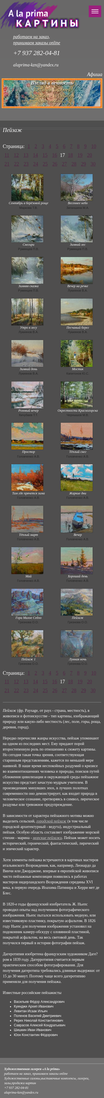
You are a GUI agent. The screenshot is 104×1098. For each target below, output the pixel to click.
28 (74, 164)
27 (64, 164)
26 (54, 164)
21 (6, 164)
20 (89, 155)
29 (83, 164)
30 (93, 164)
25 (45, 164)
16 (54, 155)
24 (35, 164)
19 (79, 155)
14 (35, 155)
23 (26, 164)
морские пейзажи (47, 838)
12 (16, 155)
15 (44, 155)
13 (25, 155)
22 (16, 164)
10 (93, 146)
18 (70, 155)
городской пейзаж (51, 821)
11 (6, 155)
